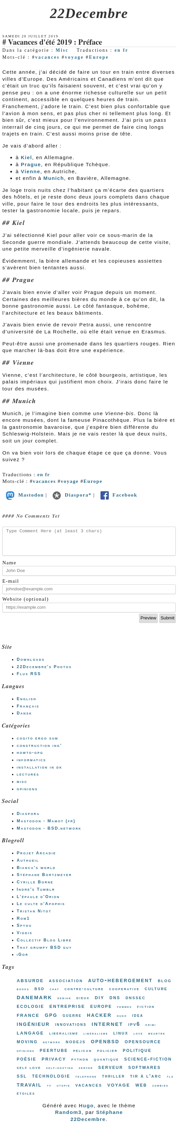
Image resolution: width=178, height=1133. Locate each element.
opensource (143, 1046)
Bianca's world (36, 872)
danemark (34, 1002)
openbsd (105, 1046)
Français (28, 711)
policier (107, 1055)
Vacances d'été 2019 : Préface (55, 42)
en (117, 50)
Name (9, 567)
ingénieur (33, 1028)
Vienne (31, 171)
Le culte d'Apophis (41, 908)
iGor (22, 959)
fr (125, 50)
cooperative (124, 993)
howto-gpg (30, 757)
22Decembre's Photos (44, 671)
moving (27, 1046)
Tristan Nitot (34, 916)
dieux (83, 1002)
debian (64, 1003)
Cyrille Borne (35, 887)
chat (55, 994)
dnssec (135, 1002)
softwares (144, 1072)
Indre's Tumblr (36, 894)
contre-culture (84, 993)
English (26, 703)
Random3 (68, 1117)
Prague (31, 164)
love (138, 1038)
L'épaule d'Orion (38, 901)
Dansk (24, 718)
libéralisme (96, 1038)
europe (101, 1011)
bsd (40, 993)
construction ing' (39, 750)
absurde (30, 984)
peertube (54, 1055)
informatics (31, 765)
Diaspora (28, 818)
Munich (53, 178)
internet (107, 1028)
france (28, 1019)
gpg (51, 1019)
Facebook (118, 495)
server (86, 1073)
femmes (124, 1012)
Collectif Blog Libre (44, 945)
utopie (64, 1090)
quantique (106, 1064)
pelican (82, 1055)
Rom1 (23, 923)
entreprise (67, 1010)
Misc (62, 50)
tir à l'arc (146, 1081)
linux (120, 1038)
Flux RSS (29, 678)
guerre (72, 1020)
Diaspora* (72, 495)
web (141, 1090)
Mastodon (24, 495)
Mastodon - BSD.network (49, 833)
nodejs (76, 1046)
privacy (54, 1063)
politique (137, 1055)
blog (165, 985)
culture (156, 993)
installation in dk (39, 772)
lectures (28, 779)
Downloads (31, 664)
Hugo (86, 1110)
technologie (51, 1081)
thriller (113, 1081)
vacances (47, 57)
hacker (99, 1019)
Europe (98, 57)
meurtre (157, 1038)
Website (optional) (25, 604)
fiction (146, 1011)
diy (99, 1002)
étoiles (26, 1098)
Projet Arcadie (36, 858)
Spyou (24, 930)
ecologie (30, 1011)
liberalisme (64, 1038)
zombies (160, 1090)
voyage (74, 57)
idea (137, 1020)
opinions (27, 794)
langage (30, 1037)
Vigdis (24, 937)
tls (170, 1081)
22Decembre (89, 13)
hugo (122, 1021)
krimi (150, 1030)
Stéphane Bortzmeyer (44, 879)
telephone (86, 1081)
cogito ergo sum (37, 743)
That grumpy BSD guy (44, 952)
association (66, 985)
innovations (71, 1029)
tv (49, 1090)
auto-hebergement (120, 984)
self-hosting (60, 1073)
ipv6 (134, 1029)
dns (114, 1002)
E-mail (10, 586)
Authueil (28, 865)
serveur (110, 1072)
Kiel (26, 157)
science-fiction (148, 1064)
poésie (26, 1064)
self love (29, 1072)
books (23, 994)
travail (29, 1089)
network (52, 1047)
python (80, 1064)
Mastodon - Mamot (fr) (46, 826)
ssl (22, 1081)
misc (22, 786)
